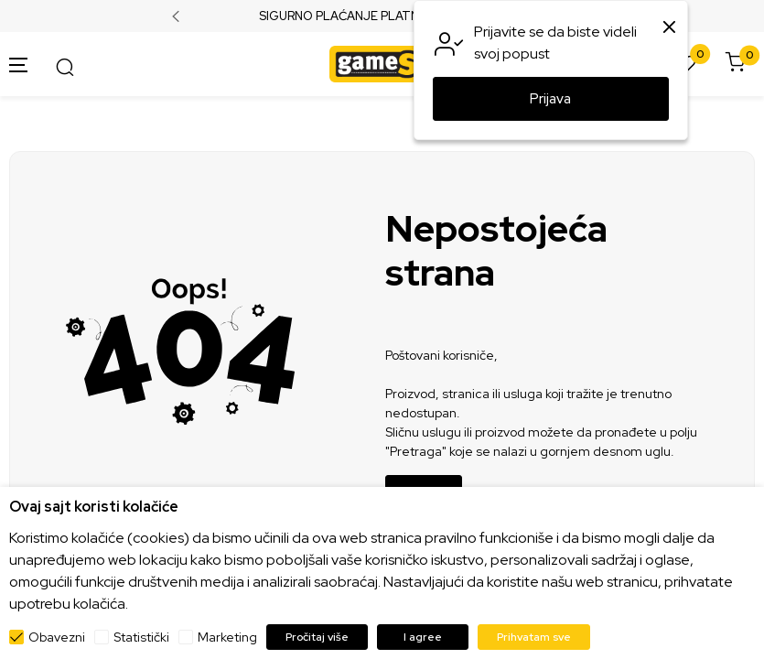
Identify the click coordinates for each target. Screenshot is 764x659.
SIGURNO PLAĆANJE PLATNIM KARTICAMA (382, 16)
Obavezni (56, 637)
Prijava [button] (550, 99)
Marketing (227, 637)
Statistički (141, 637)
